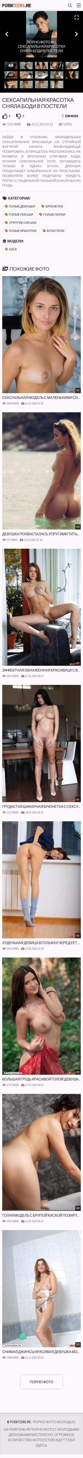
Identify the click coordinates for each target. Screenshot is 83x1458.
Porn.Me (16, 5)
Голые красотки (21, 230)
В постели (53, 230)
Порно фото (41, 1382)
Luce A (11, 249)
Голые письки (19, 214)
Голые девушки (20, 206)
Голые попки (52, 214)
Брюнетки (52, 206)
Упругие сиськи (21, 222)
